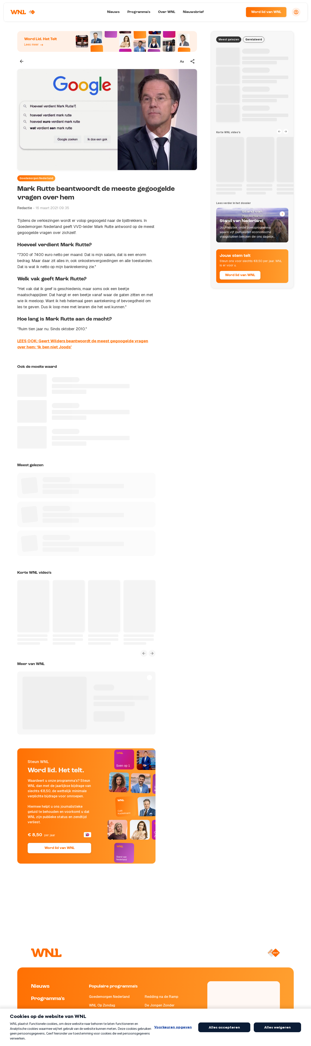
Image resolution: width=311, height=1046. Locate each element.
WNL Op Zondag (102, 1005)
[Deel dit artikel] (192, 61)
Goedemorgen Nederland (36, 178)
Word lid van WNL (266, 12)
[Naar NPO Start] (273, 952)
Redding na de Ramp (161, 996)
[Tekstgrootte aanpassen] (182, 61)
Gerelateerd (253, 39)
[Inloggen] (296, 12)
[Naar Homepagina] (23, 12)
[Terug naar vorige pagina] (21, 61)
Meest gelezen (229, 39)
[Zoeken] (237, 12)
